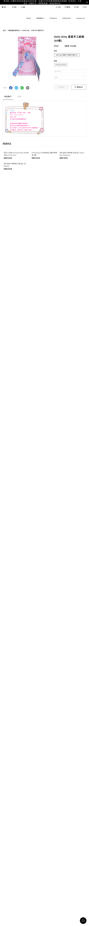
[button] (11, 88)
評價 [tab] (19, 97)
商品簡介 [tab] (8, 97)
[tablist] (44, 97)
